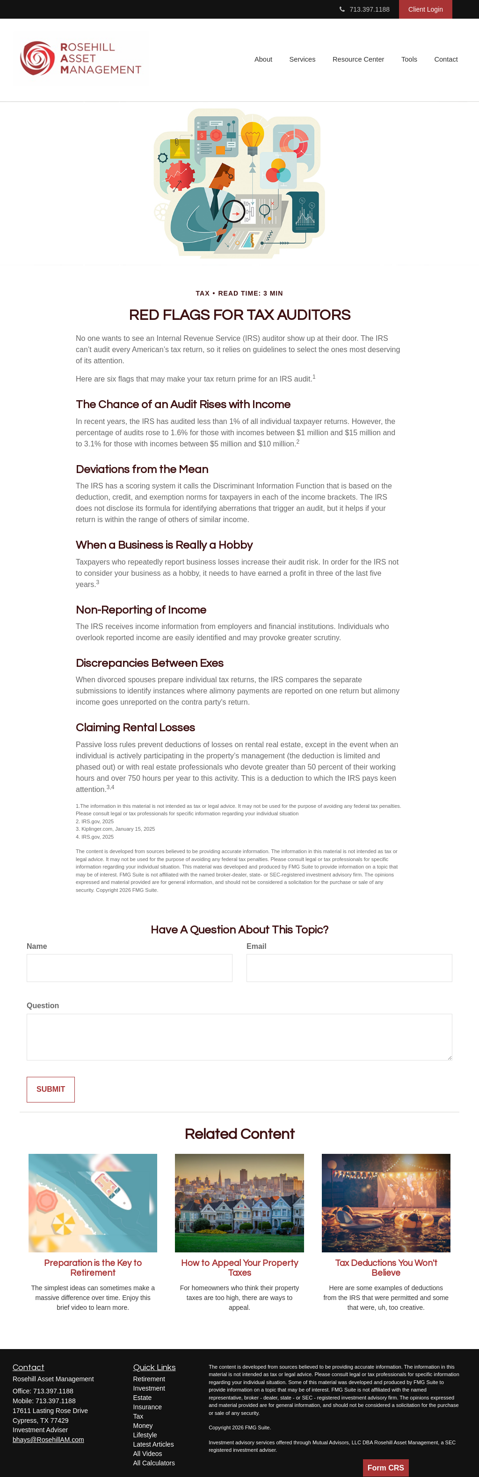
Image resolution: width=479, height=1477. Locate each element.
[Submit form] (51, 1089)
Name (37, 946)
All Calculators (154, 1463)
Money (143, 1425)
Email (257, 946)
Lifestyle (145, 1435)
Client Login (425, 9)
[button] (266, 60)
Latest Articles (153, 1444)
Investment (149, 1388)
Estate (142, 1397)
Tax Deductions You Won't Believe (386, 1268)
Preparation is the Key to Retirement (93, 1268)
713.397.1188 (365, 9)
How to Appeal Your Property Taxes (239, 1268)
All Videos (147, 1453)
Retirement (149, 1379)
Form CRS (386, 1468)
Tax (138, 1416)
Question (43, 1006)
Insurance (147, 1407)
